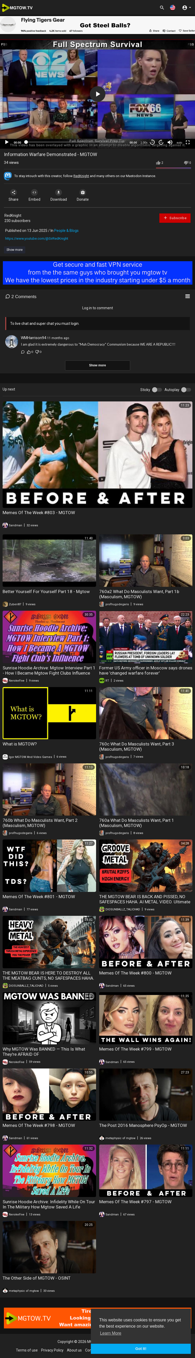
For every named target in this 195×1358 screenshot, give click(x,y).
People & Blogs (66, 230)
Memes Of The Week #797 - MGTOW (135, 1201)
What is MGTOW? (20, 744)
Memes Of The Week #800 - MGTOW (135, 973)
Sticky (145, 390)
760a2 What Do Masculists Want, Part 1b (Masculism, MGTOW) (139, 594)
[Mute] (170, 142)
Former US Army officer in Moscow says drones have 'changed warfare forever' (145, 670)
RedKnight (81, 176)
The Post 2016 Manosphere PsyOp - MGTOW (143, 1125)
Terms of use (27, 1350)
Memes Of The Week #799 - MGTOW (135, 1049)
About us (74, 1350)
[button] (172, 7)
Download (59, 195)
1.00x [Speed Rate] (144, 142)
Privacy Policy (52, 1350)
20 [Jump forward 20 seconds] (161, 142)
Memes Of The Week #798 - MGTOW (39, 1125)
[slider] (75, 142)
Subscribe (175, 218)
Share (13, 195)
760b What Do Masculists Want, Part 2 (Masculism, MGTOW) (40, 823)
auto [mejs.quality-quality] (179, 142)
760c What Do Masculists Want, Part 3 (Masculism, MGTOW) (136, 746)
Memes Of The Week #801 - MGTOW (39, 896)
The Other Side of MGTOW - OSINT (37, 1278)
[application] (97, 94)
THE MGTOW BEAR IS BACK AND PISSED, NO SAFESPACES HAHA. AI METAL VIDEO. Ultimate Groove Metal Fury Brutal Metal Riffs (144, 902)
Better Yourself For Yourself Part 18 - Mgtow (46, 591)
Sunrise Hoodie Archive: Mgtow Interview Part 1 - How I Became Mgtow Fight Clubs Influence (49, 670)
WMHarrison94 (33, 337)
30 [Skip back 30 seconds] (152, 142)
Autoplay (172, 390)
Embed (34, 195)
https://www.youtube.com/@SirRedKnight (36, 238)
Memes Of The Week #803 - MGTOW (39, 512)
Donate (83, 195)
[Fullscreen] (187, 142)
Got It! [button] (140, 1349)
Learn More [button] (110, 1333)
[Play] (6, 142)
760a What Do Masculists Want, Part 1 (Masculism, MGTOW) (136, 823)
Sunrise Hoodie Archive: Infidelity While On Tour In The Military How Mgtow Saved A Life (49, 1204)
